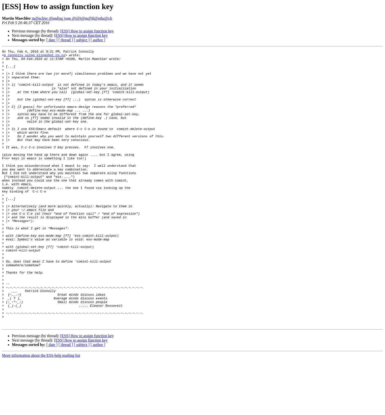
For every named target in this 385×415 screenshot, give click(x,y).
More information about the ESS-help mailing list (41, 411)
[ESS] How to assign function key (87, 31)
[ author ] (98, 40)
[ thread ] (65, 40)
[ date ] (51, 40)
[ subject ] (82, 40)
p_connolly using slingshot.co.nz (34, 56)
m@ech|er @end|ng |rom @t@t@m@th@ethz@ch (72, 18)
